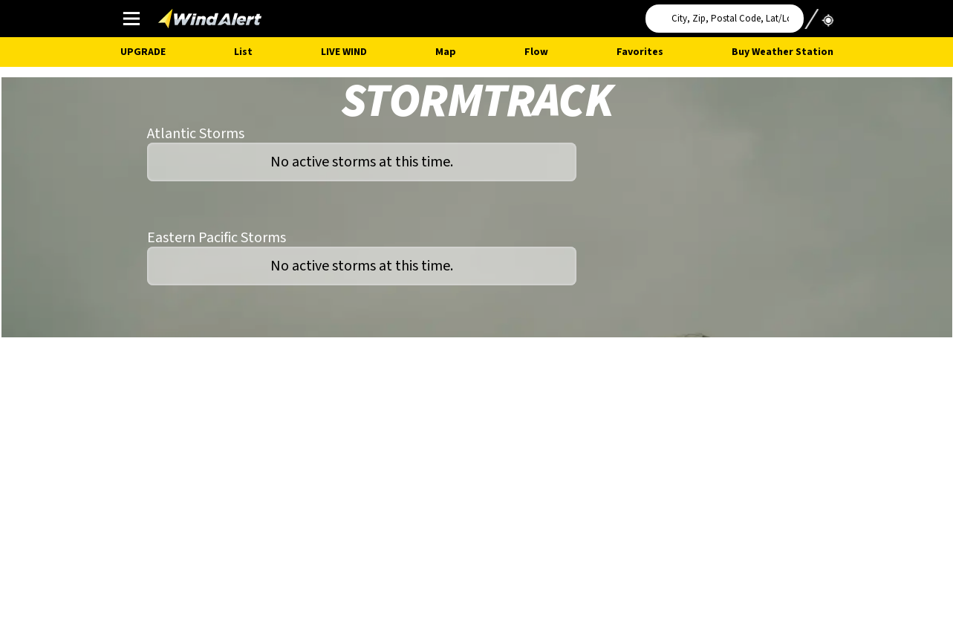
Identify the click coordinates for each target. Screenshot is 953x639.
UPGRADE (143, 52)
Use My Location (818, 14)
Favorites (640, 52)
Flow (536, 52)
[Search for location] (724, 18)
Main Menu (131, 17)
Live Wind (344, 52)
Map (445, 52)
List (243, 52)
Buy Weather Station (782, 52)
